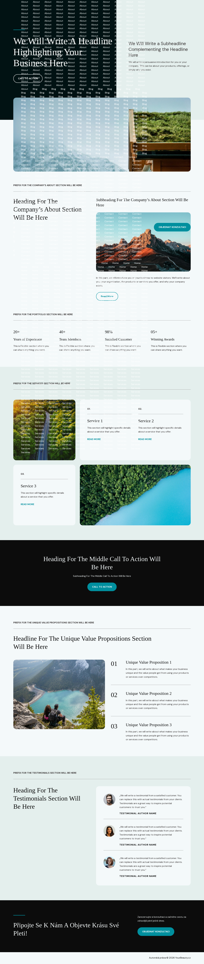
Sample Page (126, 342)
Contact (63, 157)
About (24, 1)
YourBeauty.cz (14, 227)
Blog (35, 89)
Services (142, 342)
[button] (172, 227)
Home (94, 263)
